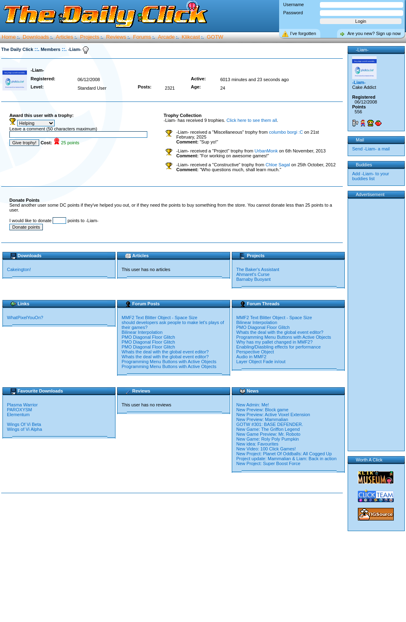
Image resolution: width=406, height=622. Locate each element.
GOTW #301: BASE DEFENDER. (269, 424)
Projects (89, 37)
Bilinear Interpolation (142, 332)
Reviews (116, 37)
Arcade (166, 37)
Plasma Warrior (23, 404)
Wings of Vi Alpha (25, 429)
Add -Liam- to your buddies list (370, 176)
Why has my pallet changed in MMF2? (274, 342)
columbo (286, 132)
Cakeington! (19, 269)
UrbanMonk (266, 150)
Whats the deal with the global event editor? (165, 351)
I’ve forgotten (303, 33)
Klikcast (191, 37)
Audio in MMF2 (251, 356)
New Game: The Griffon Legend (268, 429)
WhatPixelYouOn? (25, 317)
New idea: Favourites (257, 443)
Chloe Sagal (278, 164)
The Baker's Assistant (257, 269)
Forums (142, 37)
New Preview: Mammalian (262, 419)
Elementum (19, 414)
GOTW (215, 37)
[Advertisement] (174, 558)
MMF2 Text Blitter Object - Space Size (159, 317)
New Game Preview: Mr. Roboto (268, 434)
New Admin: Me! (252, 404)
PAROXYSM (20, 409)
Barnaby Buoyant (253, 279)
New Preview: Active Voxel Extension (273, 414)
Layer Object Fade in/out (260, 361)
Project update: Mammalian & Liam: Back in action (286, 458)
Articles (64, 37)
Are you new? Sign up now (374, 33)
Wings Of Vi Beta (24, 424)
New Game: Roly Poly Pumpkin (267, 439)
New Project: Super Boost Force (268, 463)
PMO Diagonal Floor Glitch (148, 337)
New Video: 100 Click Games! (266, 448)
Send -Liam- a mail (371, 148)
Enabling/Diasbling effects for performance (278, 346)
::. (36, 49)
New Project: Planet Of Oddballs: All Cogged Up (284, 453)
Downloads (36, 37)
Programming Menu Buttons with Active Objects (169, 361)
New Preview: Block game (262, 409)
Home (9, 37)
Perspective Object (255, 351)
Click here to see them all (251, 120)
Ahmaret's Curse (253, 274)
